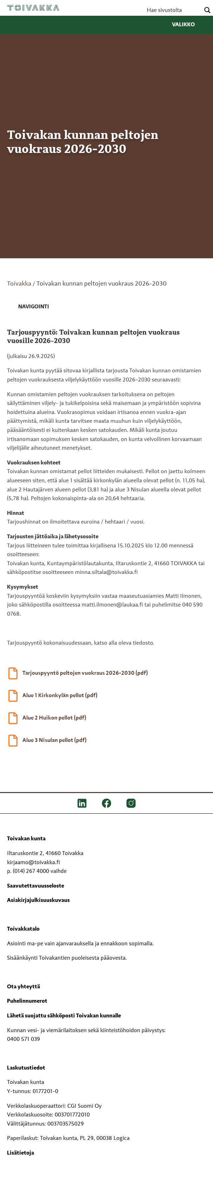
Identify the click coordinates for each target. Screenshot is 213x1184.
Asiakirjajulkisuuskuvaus (38, 900)
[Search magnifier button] (207, 10)
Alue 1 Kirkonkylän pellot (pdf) (59, 696)
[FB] (106, 803)
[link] (28, 307)
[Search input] (173, 10)
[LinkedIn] (82, 803)
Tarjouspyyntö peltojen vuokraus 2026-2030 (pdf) (85, 673)
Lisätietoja (20, 1153)
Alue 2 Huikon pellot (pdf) (54, 718)
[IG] (131, 803)
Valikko (189, 24)
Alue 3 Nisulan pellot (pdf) (54, 740)
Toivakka (33, 8)
